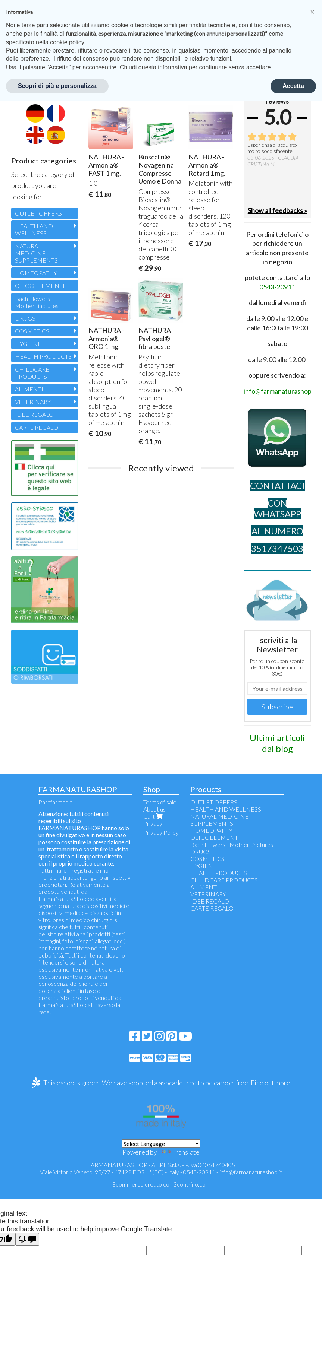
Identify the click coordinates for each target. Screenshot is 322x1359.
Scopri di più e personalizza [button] (57, 86)
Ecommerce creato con (161, 1184)
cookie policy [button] (67, 42)
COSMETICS (32, 330)
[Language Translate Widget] (161, 1143)
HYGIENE (28, 343)
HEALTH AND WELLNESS (34, 229)
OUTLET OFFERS (38, 213)
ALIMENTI (29, 389)
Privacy (152, 823)
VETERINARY (33, 401)
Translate (179, 1152)
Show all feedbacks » (277, 210)
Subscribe (277, 706)
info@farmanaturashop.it (250, 1171)
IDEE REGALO (34, 414)
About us (154, 809)
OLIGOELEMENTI (40, 285)
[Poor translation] (27, 1239)
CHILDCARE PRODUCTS (32, 373)
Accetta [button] (293, 86)
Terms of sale (159, 802)
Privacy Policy (161, 832)
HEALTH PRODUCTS (43, 356)
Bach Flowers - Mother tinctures (37, 302)
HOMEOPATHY (36, 272)
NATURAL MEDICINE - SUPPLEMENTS (36, 253)
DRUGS (25, 318)
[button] (312, 12)
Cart (153, 816)
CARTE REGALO (36, 427)
